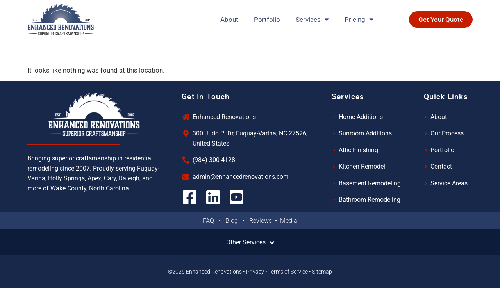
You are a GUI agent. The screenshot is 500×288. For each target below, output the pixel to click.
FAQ (211, 220)
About (229, 19)
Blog (234, 220)
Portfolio (267, 19)
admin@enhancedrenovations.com (241, 176)
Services (312, 19)
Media (288, 220)
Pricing (359, 19)
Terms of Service (288, 271)
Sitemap (322, 271)
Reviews (261, 220)
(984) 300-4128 (214, 160)
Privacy (255, 271)
